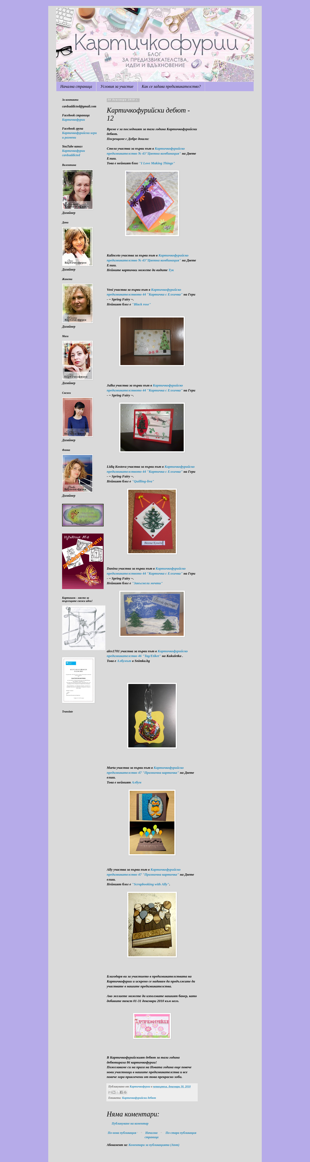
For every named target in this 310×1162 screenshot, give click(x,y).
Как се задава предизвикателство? (171, 86)
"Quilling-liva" (143, 481)
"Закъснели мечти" (147, 583)
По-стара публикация (180, 1132)
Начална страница (76, 86)
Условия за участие (116, 86)
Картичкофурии (73, 119)
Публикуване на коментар (130, 1123)
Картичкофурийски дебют (139, 1097)
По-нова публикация (122, 1132)
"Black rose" (141, 304)
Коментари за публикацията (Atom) (154, 1145)
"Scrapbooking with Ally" (150, 884)
